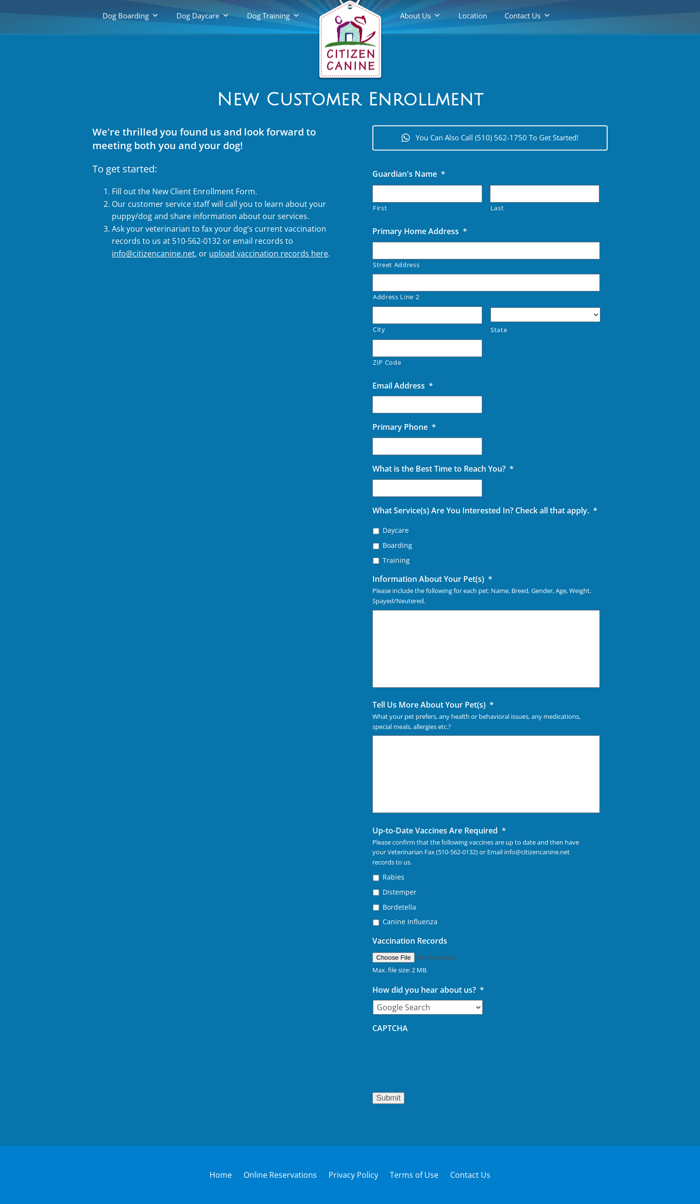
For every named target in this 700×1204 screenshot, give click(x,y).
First (380, 207)
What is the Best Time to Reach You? (443, 469)
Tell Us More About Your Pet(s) (433, 705)
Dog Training (268, 15)
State (498, 329)
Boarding (397, 545)
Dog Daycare (197, 15)
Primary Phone (404, 427)
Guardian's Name (408, 174)
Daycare (396, 530)
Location (472, 15)
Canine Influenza (410, 921)
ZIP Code (387, 362)
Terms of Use (414, 1175)
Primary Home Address (419, 231)
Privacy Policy (353, 1175)
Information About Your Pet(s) (432, 579)
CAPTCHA (390, 1028)
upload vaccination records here (268, 253)
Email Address (402, 386)
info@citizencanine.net (153, 253)
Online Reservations (280, 1175)
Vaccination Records (409, 941)
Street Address (396, 264)
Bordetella (399, 907)
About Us (415, 15)
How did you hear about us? (428, 990)
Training (396, 560)
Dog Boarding (126, 15)
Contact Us (523, 15)
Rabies (393, 877)
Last (497, 207)
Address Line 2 (396, 296)
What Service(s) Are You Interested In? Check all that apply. (484, 511)
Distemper (400, 892)
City (379, 329)
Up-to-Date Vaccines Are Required (439, 831)
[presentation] (446, 1058)
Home (221, 1175)
